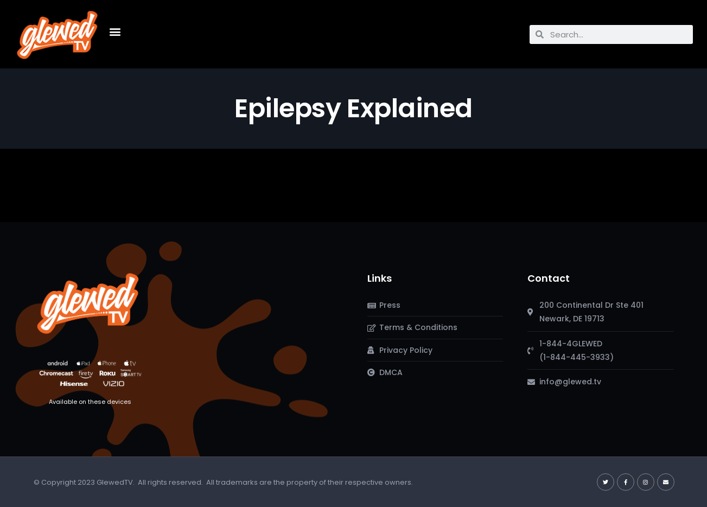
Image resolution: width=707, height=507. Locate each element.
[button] (115, 32)
